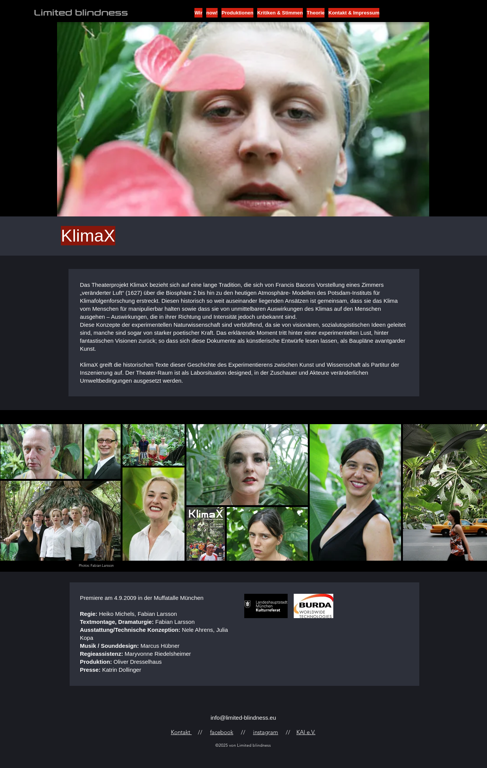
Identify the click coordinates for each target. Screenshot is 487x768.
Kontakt (181, 732)
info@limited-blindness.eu (243, 717)
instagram (265, 732)
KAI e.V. (305, 732)
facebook (221, 732)
